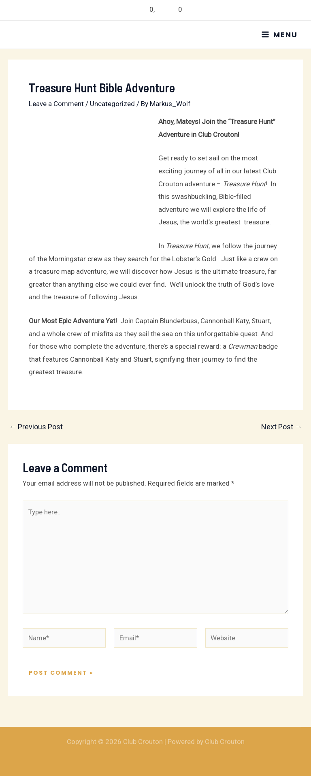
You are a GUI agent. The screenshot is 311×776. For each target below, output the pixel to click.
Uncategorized (112, 104)
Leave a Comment (56, 104)
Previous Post (36, 427)
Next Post (281, 427)
